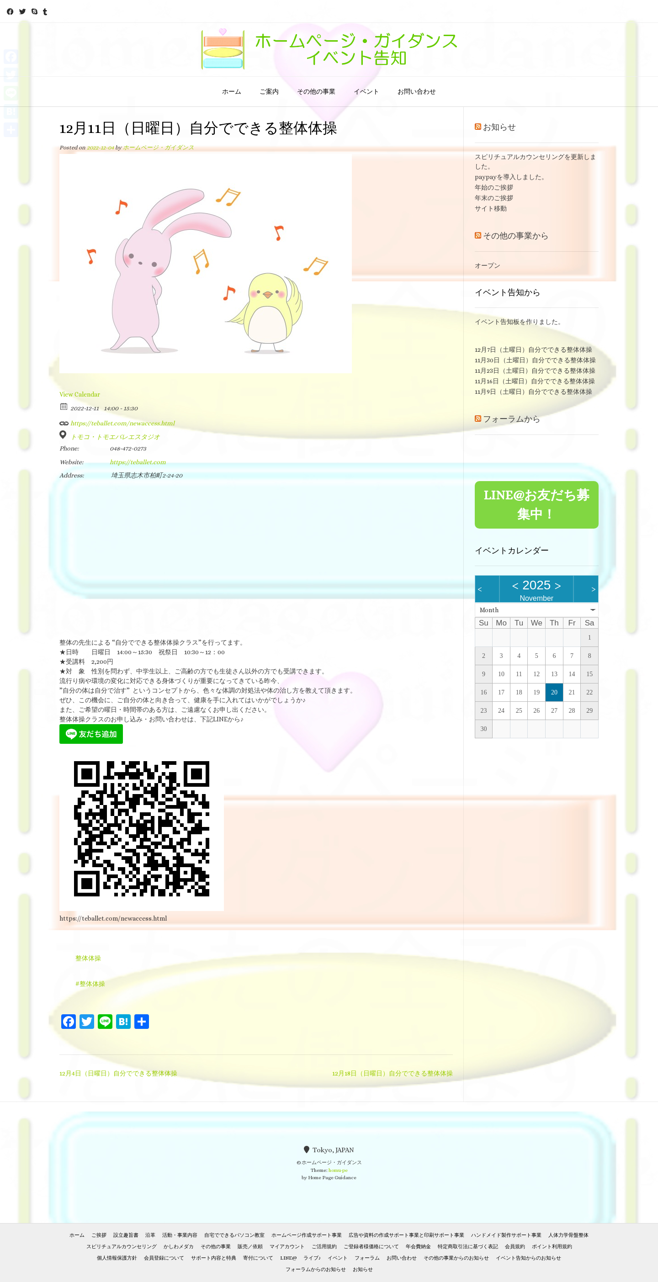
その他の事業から (516, 235)
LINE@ (288, 1258)
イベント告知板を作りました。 (519, 321)
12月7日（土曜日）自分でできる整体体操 (533, 349)
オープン (487, 265)
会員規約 (515, 1247)
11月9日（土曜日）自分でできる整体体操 (533, 391)
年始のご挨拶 (494, 187)
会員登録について (164, 1258)
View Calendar (79, 394)
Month (489, 610)
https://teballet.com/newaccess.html (117, 422)
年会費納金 (418, 1247)
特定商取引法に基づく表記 (468, 1247)
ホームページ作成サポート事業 (306, 1235)
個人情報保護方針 (117, 1258)
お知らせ (499, 127)
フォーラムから (512, 419)
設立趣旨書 (125, 1235)
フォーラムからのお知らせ (316, 1269)
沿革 (150, 1235)
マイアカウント (287, 1247)
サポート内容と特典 (213, 1258)
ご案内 (269, 91)
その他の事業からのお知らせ (456, 1258)
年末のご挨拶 (494, 197)
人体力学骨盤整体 (568, 1235)
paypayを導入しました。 (511, 176)
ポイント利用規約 (552, 1247)
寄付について (258, 1258)
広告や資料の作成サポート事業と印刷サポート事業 (406, 1235)
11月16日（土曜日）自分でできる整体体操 (535, 381)
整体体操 (88, 958)
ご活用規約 (324, 1247)
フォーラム (367, 1258)
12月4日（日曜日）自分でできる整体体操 (118, 1073)
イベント (366, 91)
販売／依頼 (250, 1247)
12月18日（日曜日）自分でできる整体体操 (392, 1073)
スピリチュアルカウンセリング (121, 1247)
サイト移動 (491, 208)
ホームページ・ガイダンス (158, 147)
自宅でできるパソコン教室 (234, 1235)
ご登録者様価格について (371, 1247)
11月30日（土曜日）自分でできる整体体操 (535, 360)
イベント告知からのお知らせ (528, 1258)
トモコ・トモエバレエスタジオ (115, 436)
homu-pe (338, 1170)
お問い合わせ (417, 91)
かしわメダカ (179, 1247)
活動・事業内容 (179, 1235)
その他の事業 (316, 91)
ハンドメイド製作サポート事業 (506, 1235)
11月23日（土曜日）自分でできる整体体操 (535, 370)
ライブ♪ (312, 1258)
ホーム (231, 91)
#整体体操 (90, 983)
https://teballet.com (138, 462)
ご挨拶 (98, 1235)
